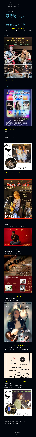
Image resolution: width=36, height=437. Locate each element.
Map (24, 6)
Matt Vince (20, 434)
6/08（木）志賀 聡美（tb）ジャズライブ (12, 14)
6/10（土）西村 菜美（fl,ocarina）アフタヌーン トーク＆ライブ (15, 16)
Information (9, 6)
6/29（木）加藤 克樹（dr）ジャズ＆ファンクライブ (14, 25)
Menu (14, 6)
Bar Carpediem (12, 3)
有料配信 (5, 35)
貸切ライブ (16, 6)
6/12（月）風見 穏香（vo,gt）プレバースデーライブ (14, 17)
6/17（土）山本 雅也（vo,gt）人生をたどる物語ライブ (14, 19)
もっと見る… (28, 6)
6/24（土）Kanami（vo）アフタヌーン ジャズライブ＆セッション (16, 23)
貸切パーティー (21, 6)
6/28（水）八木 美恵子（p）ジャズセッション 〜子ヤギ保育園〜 (16, 24)
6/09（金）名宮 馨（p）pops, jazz (11, 15)
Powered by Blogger (18, 432)
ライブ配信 (7, 86)
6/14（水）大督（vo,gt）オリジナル (11, 18)
